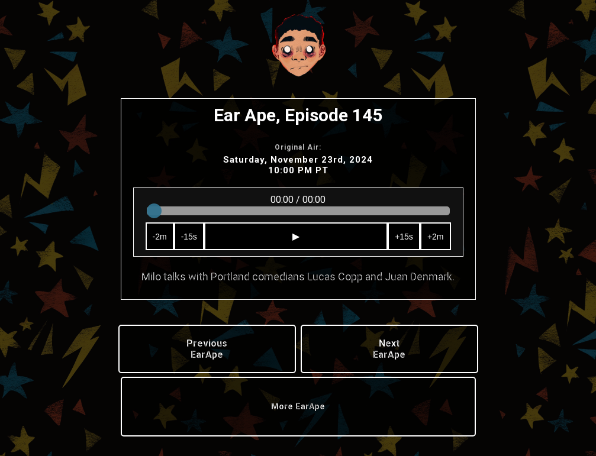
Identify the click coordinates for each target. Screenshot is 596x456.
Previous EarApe (206, 349)
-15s (189, 236)
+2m (435, 236)
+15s (404, 236)
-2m (160, 236)
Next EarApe (389, 349)
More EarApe (298, 407)
